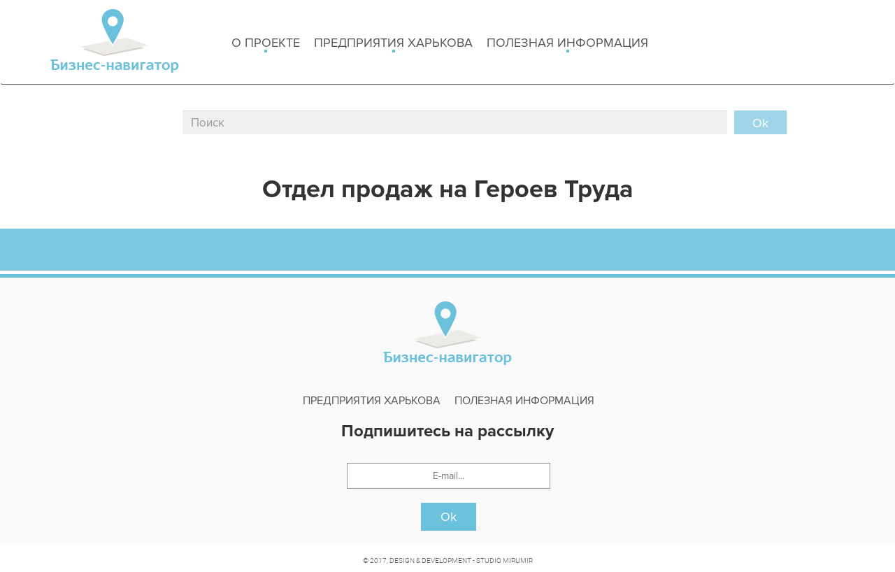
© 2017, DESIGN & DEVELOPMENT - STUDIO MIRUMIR (448, 560)
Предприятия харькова (393, 43)
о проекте (265, 43)
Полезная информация (567, 43)
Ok (449, 516)
